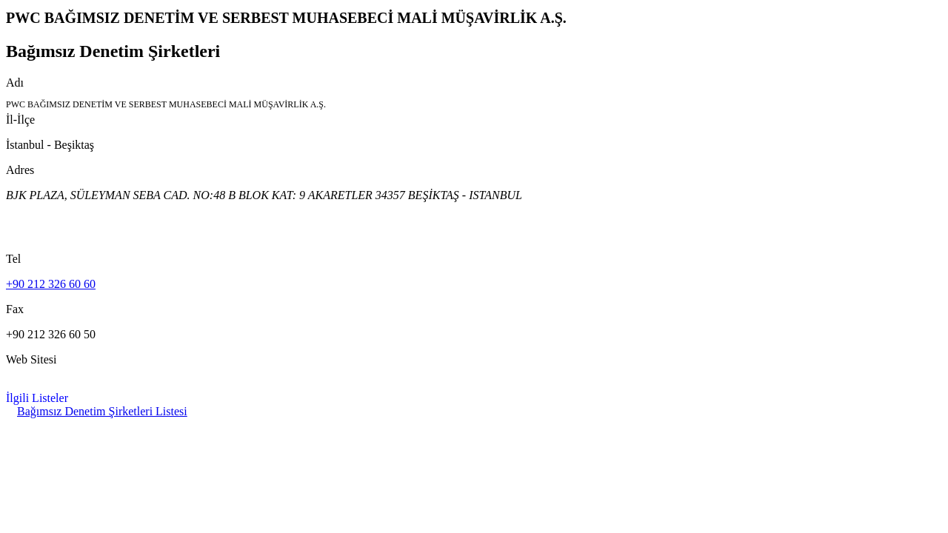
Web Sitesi (31, 359)
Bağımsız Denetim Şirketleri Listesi (102, 411)
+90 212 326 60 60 (51, 284)
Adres (20, 170)
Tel (13, 258)
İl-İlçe (20, 119)
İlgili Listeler (37, 398)
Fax (15, 309)
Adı (15, 82)
